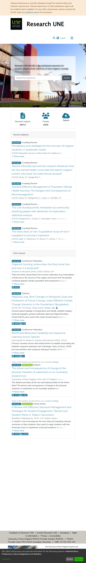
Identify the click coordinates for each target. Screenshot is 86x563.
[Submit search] (54, 38)
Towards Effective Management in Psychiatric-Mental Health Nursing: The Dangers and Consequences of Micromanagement (42, 190)
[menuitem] (57, 38)
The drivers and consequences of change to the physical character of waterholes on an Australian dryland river (40, 372)
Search (67, 77)
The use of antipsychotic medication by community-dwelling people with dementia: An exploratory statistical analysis (41, 211)
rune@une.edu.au (31, 12)
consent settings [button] (52, 362)
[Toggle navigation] (72, 38)
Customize (6, 559)
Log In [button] (63, 38)
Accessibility (55, 536)
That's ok (79, 559)
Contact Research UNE (47, 532)
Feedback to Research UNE (21, 532)
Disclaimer (64, 532)
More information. (22, 71)
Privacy (44, 536)
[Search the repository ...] (38, 77)
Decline (70, 559)
